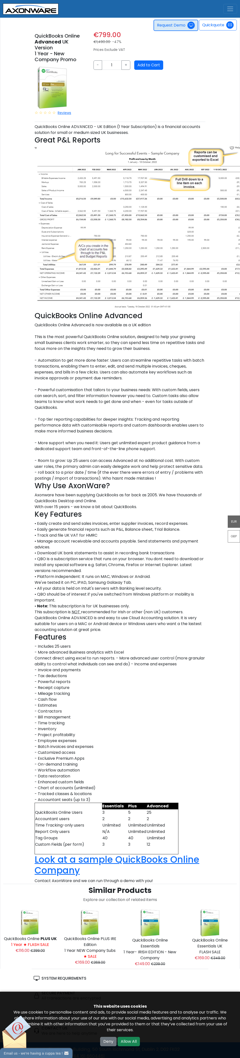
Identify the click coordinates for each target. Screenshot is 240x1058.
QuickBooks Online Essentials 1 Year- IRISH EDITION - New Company (150, 949)
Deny (108, 1041)
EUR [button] (234, 521)
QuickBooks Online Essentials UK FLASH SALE (210, 946)
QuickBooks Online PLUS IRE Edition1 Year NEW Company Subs (90, 947)
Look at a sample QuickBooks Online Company (117, 865)
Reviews (64, 112)
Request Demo (178, 25)
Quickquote (218, 25)
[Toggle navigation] (230, 9)
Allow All (129, 1041)
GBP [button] (234, 536)
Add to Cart (148, 65)
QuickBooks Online (30, 941)
